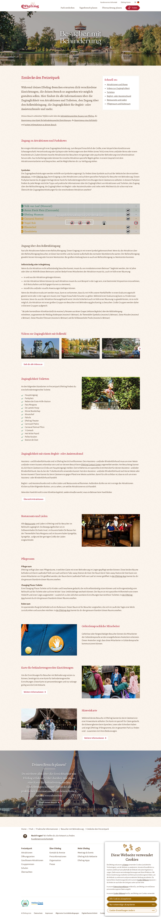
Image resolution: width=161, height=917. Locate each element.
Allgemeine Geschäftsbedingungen (67, 913)
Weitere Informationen (34, 692)
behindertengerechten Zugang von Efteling (77, 116)
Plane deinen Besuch (48, 802)
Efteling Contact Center (91, 465)
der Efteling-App (119, 576)
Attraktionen (26, 853)
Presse (52, 864)
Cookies (103, 913)
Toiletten (111, 92)
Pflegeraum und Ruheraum (118, 104)
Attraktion (25, 177)
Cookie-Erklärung (143, 880)
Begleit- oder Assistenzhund (119, 96)
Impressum (49, 913)
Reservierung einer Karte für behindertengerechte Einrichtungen (46, 120)
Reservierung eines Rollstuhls (85, 120)
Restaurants (30, 524)
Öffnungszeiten (27, 857)
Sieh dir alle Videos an (33, 364)
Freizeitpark (26, 848)
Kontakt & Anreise (57, 853)
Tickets (132, 7)
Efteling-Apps (84, 860)
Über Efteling (55, 848)
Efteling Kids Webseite (87, 857)
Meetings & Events (85, 853)
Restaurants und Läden (117, 100)
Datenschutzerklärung (120, 887)
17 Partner (125, 865)
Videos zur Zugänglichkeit (118, 88)
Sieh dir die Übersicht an (78, 222)
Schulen (24, 868)
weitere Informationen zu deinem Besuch (40, 124)
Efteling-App (41, 177)
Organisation (55, 860)
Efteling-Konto (126, 2)
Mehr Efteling (84, 848)
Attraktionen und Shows (117, 85)
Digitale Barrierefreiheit (89, 913)
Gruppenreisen (27, 864)
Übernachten (26, 872)
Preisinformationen (57, 857)
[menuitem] (67, 7)
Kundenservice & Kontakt (108, 2)
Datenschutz (38, 913)
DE (136, 2)
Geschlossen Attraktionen (32, 860)
